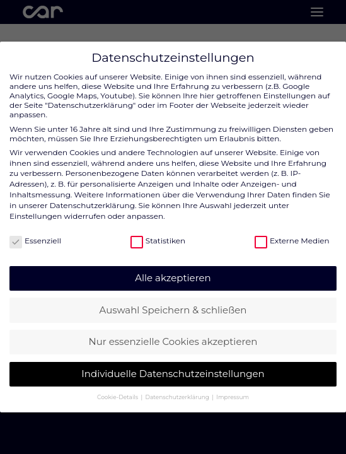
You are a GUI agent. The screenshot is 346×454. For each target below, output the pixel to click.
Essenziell (35, 240)
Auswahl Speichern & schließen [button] (173, 310)
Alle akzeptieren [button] (172, 278)
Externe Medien (292, 240)
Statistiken (157, 240)
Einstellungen (35, 216)
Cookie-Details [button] (118, 396)
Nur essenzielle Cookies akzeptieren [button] (173, 341)
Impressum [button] (232, 396)
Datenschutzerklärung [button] (178, 396)
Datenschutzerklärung (92, 205)
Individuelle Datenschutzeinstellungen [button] (172, 374)
